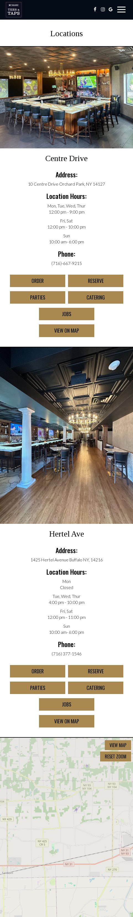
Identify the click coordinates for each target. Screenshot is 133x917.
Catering (86, 299)
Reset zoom (115, 756)
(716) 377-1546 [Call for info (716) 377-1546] (67, 653)
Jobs (55, 315)
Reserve (86, 282)
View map (117, 745)
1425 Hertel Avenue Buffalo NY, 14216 (66, 559)
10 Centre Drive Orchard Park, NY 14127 (66, 184)
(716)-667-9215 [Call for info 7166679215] (66, 263)
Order (27, 282)
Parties (27, 299)
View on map (59, 332)
